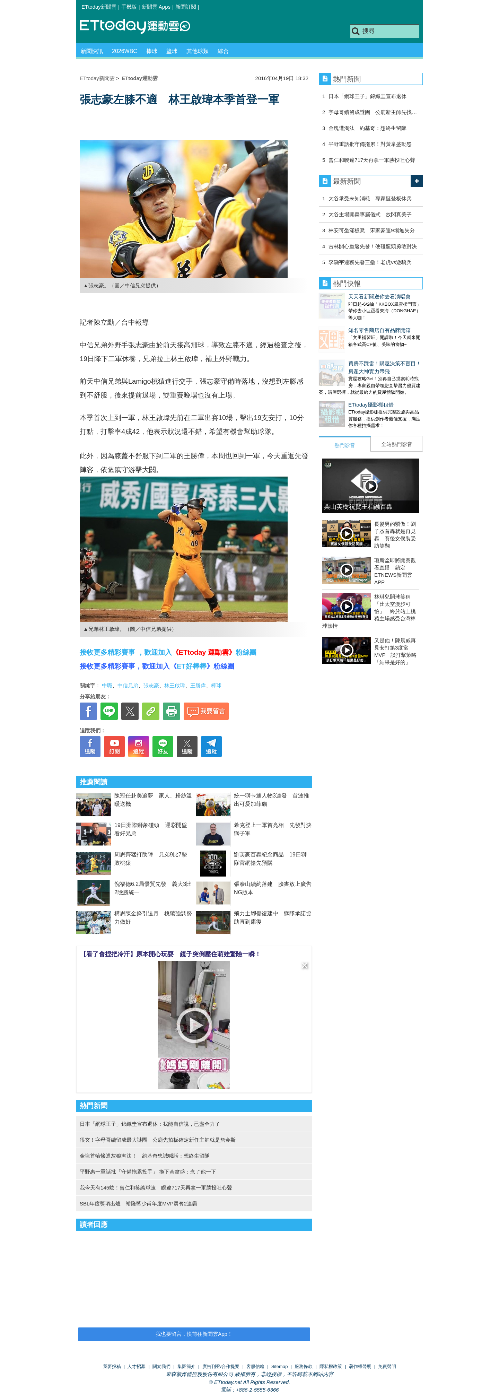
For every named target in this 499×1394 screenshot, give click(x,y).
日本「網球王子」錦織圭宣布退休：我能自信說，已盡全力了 (150, 1124)
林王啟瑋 (174, 685)
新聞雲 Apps (156, 7)
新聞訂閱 (185, 7)
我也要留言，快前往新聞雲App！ (194, 1334)
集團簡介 (186, 1366)
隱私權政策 (330, 1366)
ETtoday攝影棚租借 (341, 391)
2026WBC (124, 51)
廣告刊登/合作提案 (221, 1366)
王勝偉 (198, 685)
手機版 (129, 7)
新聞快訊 (92, 51)
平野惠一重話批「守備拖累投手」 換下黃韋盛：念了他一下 (148, 1172)
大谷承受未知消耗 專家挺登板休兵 (370, 198)
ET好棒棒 (192, 666)
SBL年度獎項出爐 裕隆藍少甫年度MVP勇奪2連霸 (138, 1203)
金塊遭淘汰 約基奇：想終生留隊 (367, 128)
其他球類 (197, 51)
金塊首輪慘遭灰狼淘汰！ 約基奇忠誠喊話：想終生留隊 (145, 1156)
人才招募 (137, 1366)
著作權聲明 (360, 1366)
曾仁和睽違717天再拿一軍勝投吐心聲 (372, 160)
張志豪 (151, 685)
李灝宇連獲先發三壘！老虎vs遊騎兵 (370, 262)
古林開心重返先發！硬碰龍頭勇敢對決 (373, 246)
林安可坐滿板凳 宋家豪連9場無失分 (371, 230)
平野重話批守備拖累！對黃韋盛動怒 (370, 144)
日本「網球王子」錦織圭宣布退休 (367, 96)
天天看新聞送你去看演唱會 (350, 296)
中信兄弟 (127, 685)
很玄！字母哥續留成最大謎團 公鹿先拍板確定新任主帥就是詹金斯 (158, 1140)
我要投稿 (112, 1366)
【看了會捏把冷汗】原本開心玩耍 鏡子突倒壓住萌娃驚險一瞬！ (170, 954)
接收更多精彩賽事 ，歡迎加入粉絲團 (168, 652)
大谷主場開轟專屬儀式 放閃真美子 (370, 214)
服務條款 (304, 1366)
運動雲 (140, 27)
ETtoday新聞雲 (98, 7)
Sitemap (279, 1366)
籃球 (171, 51)
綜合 (223, 51)
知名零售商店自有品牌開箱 (350, 323)
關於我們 (161, 1366)
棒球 (151, 51)
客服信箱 (255, 1366)
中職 (107, 685)
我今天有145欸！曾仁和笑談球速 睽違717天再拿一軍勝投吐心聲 (156, 1188)
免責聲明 (387, 1366)
